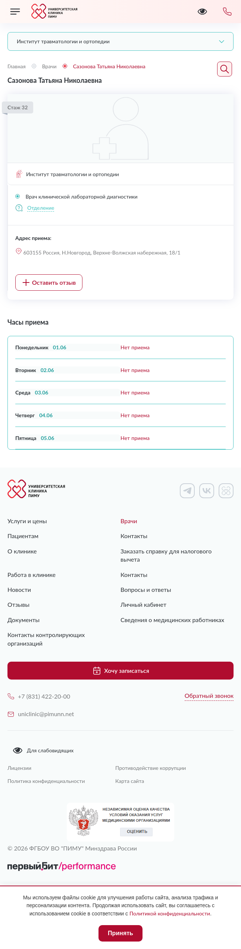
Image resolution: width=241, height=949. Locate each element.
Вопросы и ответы (145, 589)
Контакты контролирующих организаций (46, 638)
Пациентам (22, 535)
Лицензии (19, 768)
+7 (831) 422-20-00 (38, 696)
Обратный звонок (209, 695)
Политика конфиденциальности (46, 781)
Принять (120, 933)
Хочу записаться (120, 670)
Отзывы (18, 604)
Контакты (133, 535)
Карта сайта (129, 781)
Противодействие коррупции (150, 768)
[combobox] (120, 41)
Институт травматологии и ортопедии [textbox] (63, 41)
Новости (19, 589)
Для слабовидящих (42, 750)
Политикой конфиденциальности (169, 913)
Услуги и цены (27, 520)
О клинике (22, 551)
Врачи (128, 520)
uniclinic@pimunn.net (40, 713)
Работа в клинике (31, 574)
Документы (23, 619)
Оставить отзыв (49, 282)
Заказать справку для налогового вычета (166, 555)
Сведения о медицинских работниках (172, 619)
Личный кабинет (143, 604)
